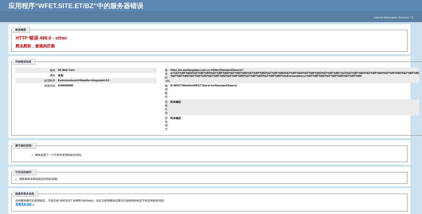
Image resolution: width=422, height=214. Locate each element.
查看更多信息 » (24, 204)
